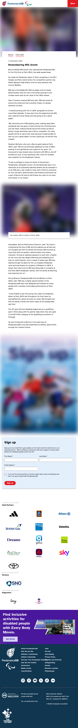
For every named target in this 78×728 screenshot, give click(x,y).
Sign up (10, 483)
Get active (10, 639)
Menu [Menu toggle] (73, 3)
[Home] (16, 4)
